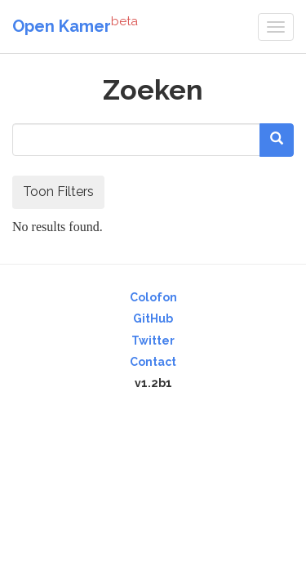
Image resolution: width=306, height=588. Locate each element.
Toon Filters (58, 191)
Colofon (153, 297)
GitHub (153, 318)
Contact (153, 361)
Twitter (153, 340)
